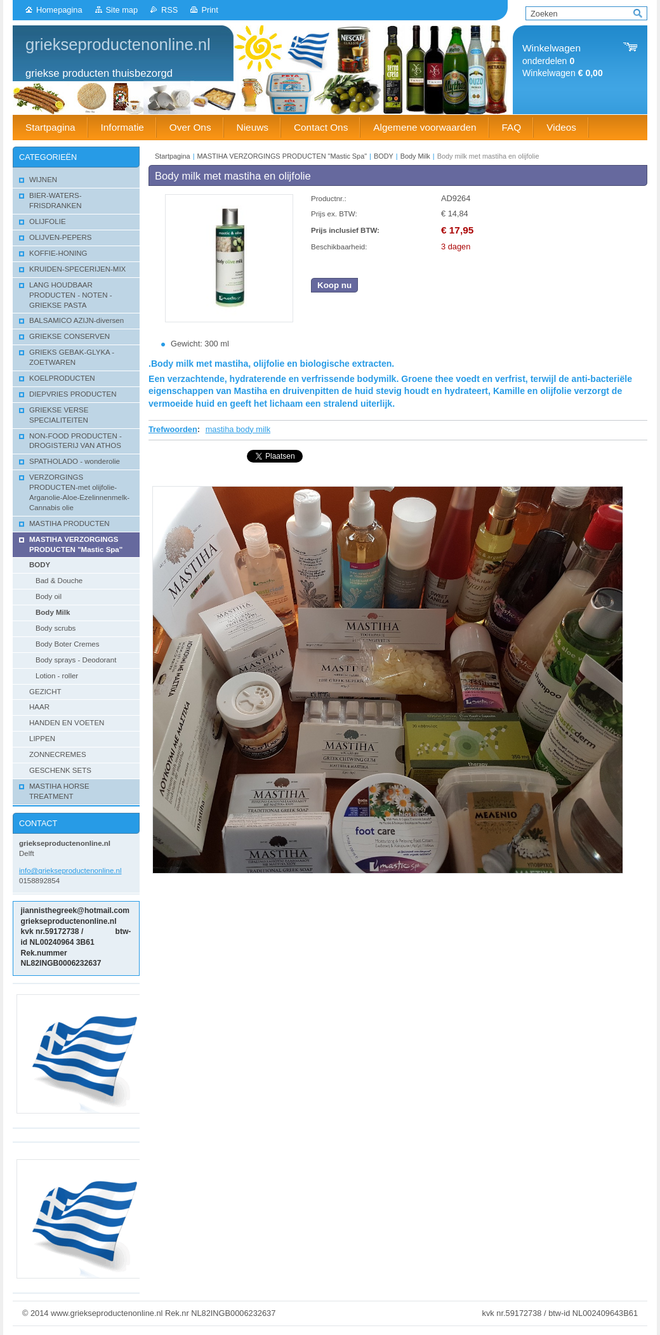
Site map (122, 10)
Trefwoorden (172, 429)
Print (209, 10)
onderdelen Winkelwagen (562, 60)
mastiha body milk (238, 429)
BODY (383, 156)
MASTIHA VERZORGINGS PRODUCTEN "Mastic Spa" (283, 156)
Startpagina (172, 156)
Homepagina (59, 10)
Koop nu (334, 285)
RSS (169, 10)
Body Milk (415, 156)
